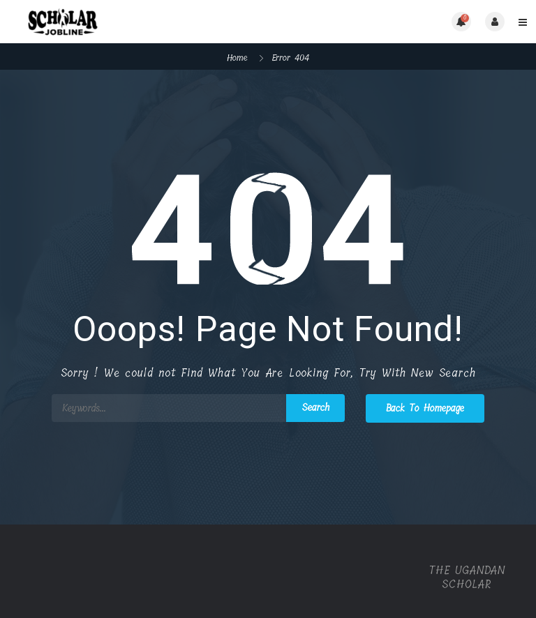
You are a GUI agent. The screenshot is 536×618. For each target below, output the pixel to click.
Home (237, 57)
